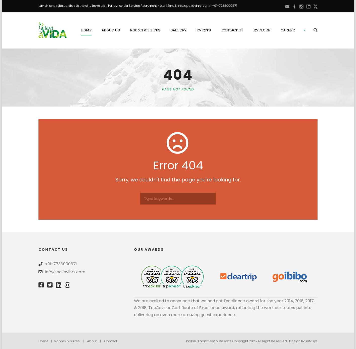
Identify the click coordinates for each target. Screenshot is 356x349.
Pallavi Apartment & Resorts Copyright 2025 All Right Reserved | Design (243, 341)
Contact (110, 341)
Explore (262, 30)
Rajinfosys (309, 341)
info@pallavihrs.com (193, 6)
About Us (111, 30)
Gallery (178, 30)
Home (86, 30)
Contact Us (232, 30)
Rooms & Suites (145, 30)
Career (288, 30)
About (92, 341)
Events (204, 30)
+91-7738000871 (224, 6)
